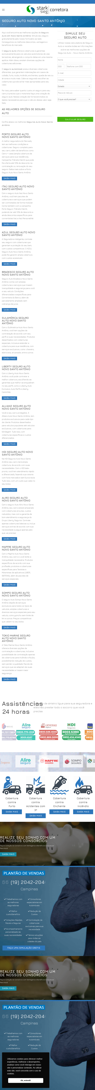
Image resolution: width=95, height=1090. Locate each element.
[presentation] (76, 108)
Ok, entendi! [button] (26, 1080)
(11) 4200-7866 (23, 882)
